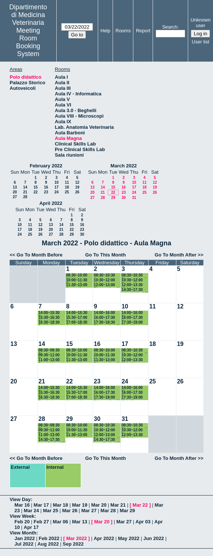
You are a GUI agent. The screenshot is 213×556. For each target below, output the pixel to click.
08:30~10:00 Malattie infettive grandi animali (79, 275)
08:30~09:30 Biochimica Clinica (49, 350)
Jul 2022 (23, 544)
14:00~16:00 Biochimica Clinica (132, 313)
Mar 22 (140, 505)
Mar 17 (41, 505)
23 (46, 192)
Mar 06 (60, 521)
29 (113, 198)
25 (67, 192)
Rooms (123, 30)
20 (15, 192)
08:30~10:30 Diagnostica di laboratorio (134, 275)
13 (15, 187)
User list (200, 42)
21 (25, 192)
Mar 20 (98, 505)
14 (25, 187)
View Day (20, 499)
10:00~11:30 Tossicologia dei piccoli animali (77, 280)
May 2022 (129, 538)
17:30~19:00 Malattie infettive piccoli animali (135, 322)
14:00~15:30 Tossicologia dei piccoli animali (50, 313)
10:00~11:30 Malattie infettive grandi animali (107, 355)
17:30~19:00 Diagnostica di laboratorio (106, 397)
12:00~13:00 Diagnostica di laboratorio (106, 285)
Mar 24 (31, 510)
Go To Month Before (40, 255)
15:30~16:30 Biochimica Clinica (49, 317)
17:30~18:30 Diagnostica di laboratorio (106, 322)
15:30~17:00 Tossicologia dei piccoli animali (77, 317)
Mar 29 (127, 510)
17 (56, 187)
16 (46, 187)
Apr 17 (31, 527)
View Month (23, 533)
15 (35, 187)
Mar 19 (79, 505)
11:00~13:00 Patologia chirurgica (49, 360)
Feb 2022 (49, 538)
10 (56, 182)
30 (124, 198)
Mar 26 (69, 510)
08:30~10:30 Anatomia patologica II (104, 275)
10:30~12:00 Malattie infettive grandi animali (107, 280)
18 (67, 187)
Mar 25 (50, 510)
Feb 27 (41, 521)
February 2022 (46, 166)
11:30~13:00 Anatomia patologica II (77, 285)
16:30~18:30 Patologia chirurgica (49, 322)
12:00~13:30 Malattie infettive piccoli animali (135, 285)
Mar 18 (60, 505)
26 (77, 192)
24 (56, 192)
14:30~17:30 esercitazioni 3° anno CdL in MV (135, 290)
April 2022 (50, 203)
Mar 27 (89, 510)
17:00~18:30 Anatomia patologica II (77, 322)
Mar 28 (108, 510)
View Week (22, 516)
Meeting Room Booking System (28, 42)
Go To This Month (105, 255)
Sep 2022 (73, 544)
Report (143, 30)
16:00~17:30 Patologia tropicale (132, 317)
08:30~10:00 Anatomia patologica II (104, 350)
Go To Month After (176, 255)
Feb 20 (22, 521)
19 (77, 187)
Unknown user (200, 22)
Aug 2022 (48, 544)
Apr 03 (143, 521)
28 (25, 197)
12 (77, 182)
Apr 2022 (104, 538)
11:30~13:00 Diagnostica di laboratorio (106, 360)
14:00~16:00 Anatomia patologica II (104, 313)
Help (105, 30)
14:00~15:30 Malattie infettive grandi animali (79, 313)
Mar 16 (22, 505)
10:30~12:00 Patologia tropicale (132, 280)
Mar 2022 (76, 538)
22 (35, 192)
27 (15, 197)
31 (134, 198)
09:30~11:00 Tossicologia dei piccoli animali (50, 355)
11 (67, 182)
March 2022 (123, 166)
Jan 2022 (24, 538)
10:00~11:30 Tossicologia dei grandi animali (77, 430)
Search (169, 27)
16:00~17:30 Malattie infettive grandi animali (107, 317)
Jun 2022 (153, 538)
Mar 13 (79, 521)
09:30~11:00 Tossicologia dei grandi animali (50, 430)
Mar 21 (118, 505)
